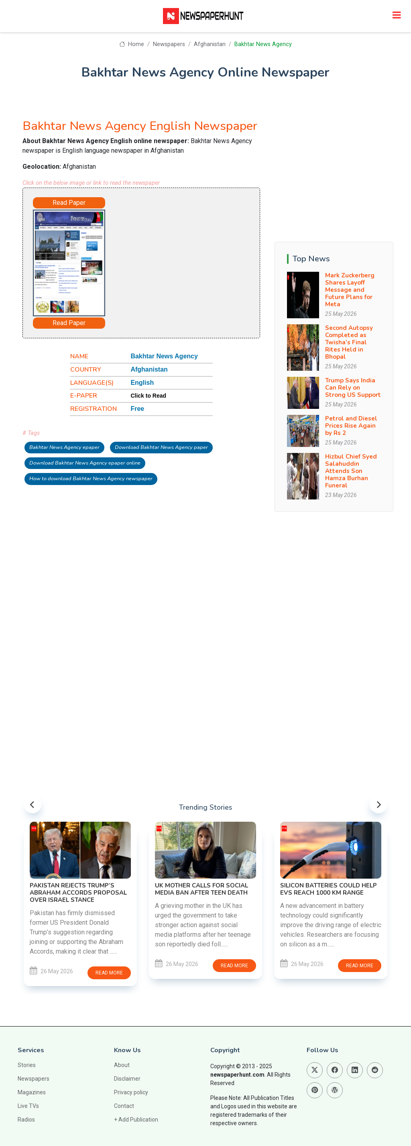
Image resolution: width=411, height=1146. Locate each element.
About (122, 1065)
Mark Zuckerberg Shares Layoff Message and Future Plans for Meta (349, 289)
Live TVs (28, 1106)
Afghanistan (210, 44)
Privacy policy (131, 1092)
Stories (27, 1065)
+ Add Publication (136, 1119)
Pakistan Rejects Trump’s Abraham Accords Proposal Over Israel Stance (78, 892)
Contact (124, 1106)
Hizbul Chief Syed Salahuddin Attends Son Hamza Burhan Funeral (351, 471)
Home (131, 44)
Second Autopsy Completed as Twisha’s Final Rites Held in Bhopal (349, 342)
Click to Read (148, 395)
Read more (109, 973)
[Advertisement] (183, 258)
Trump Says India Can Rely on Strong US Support (353, 387)
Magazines (32, 1092)
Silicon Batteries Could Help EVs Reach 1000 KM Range (328, 889)
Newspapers (169, 44)
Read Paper (69, 202)
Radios (26, 1119)
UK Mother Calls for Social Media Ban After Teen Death (201, 889)
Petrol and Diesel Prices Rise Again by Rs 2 (351, 425)
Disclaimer (127, 1078)
